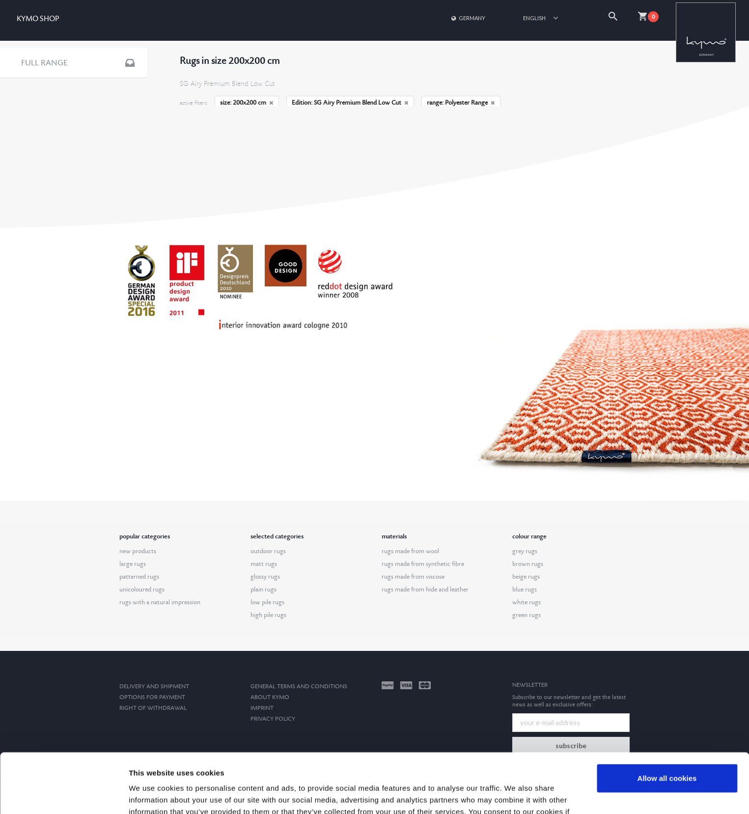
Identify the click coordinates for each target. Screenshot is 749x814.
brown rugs (527, 564)
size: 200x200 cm (247, 103)
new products (137, 551)
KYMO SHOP (38, 19)
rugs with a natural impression (159, 602)
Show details (151, 794)
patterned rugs (139, 577)
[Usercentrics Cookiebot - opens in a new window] (64, 794)
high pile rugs (268, 615)
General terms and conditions (298, 686)
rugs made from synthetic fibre (423, 564)
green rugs (526, 615)
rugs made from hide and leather (425, 589)
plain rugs (263, 589)
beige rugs (526, 577)
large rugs (132, 564)
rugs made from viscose (413, 577)
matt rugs (263, 564)
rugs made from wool (410, 551)
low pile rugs (267, 602)
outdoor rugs (268, 551)
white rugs (526, 602)
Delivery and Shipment (154, 686)
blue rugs (524, 589)
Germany (467, 18)
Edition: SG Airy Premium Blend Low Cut (350, 103)
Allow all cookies (667, 722)
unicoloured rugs (142, 589)
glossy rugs (265, 577)
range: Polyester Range (461, 103)
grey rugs (524, 551)
